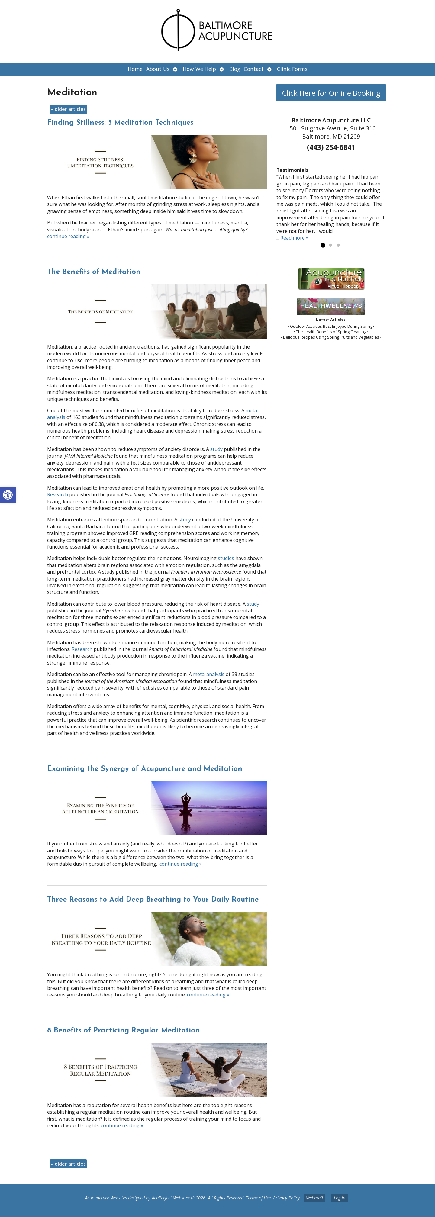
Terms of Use (258, 1198)
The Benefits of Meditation (93, 272)
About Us (157, 68)
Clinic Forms (292, 68)
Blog (234, 68)
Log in (339, 1198)
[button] (8, 495)
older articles (68, 109)
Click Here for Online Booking (331, 93)
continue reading (68, 236)
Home (135, 68)
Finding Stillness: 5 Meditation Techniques (120, 123)
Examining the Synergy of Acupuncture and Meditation (144, 769)
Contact (254, 68)
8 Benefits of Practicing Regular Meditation (123, 1030)
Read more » (294, 237)
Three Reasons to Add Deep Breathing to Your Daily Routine (153, 899)
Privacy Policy (286, 1198)
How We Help (199, 68)
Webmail (314, 1198)
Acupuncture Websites (106, 1198)
